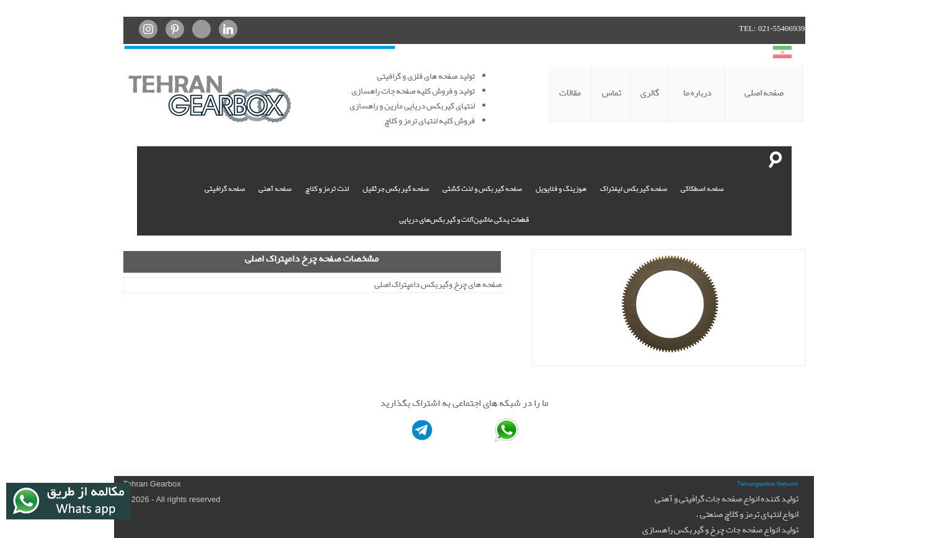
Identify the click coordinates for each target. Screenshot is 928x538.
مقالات (570, 93)
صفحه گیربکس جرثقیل (396, 189)
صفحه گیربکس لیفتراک (633, 189)
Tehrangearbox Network (767, 483)
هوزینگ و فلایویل (561, 189)
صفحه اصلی (764, 93)
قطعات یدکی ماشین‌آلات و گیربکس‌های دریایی (464, 220)
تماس (611, 93)
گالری (649, 93)
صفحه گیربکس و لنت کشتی (482, 189)
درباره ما (697, 93)
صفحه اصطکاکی (702, 189)
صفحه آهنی (275, 189)
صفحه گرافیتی (225, 189)
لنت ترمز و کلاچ (327, 189)
